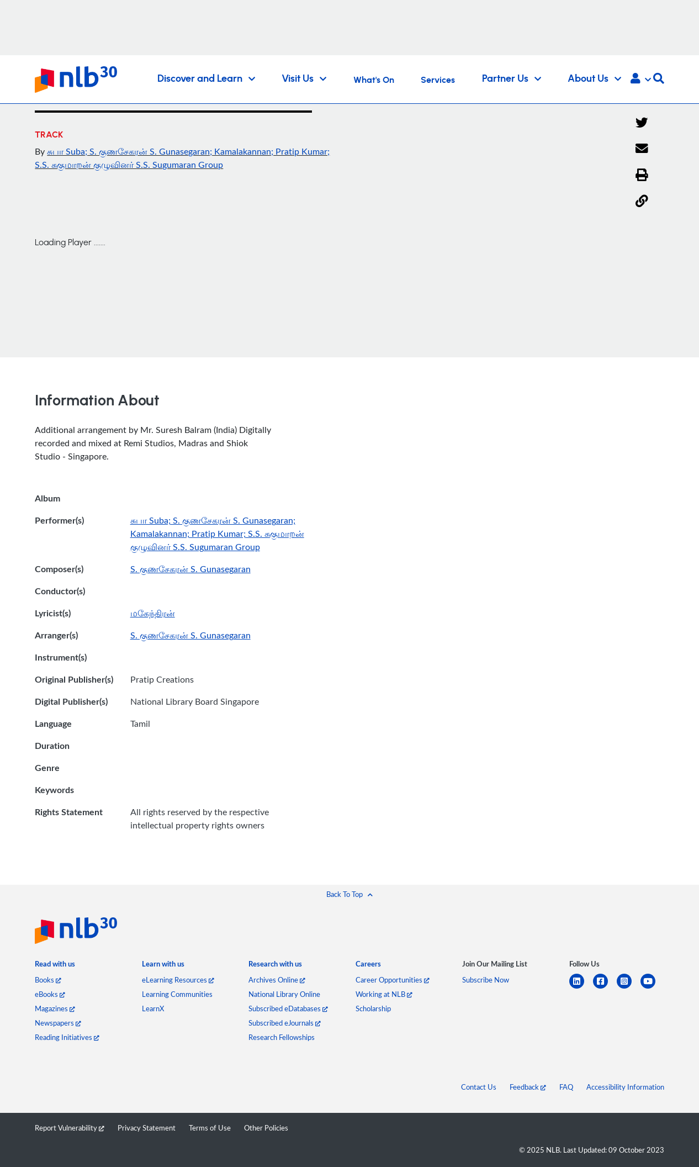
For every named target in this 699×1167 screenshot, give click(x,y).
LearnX (153, 1008)
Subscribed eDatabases (288, 1008)
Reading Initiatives (67, 1037)
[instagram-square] (628, 988)
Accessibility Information (625, 1087)
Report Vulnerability (69, 1128)
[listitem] (55, 966)
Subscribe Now (485, 980)
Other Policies (266, 1128)
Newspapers (58, 1023)
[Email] (642, 149)
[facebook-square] (605, 988)
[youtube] (652, 988)
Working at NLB (384, 994)
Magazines (55, 1008)
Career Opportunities (393, 980)
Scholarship (373, 1008)
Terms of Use (210, 1128)
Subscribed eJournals (284, 1023)
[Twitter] (642, 123)
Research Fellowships (281, 1037)
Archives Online (276, 980)
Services (438, 80)
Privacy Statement (147, 1128)
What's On (373, 80)
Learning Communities (177, 994)
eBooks (50, 994)
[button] (641, 79)
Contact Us (478, 1087)
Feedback (528, 1087)
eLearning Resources (178, 980)
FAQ (566, 1087)
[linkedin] (581, 988)
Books (48, 980)
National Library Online (284, 994)
